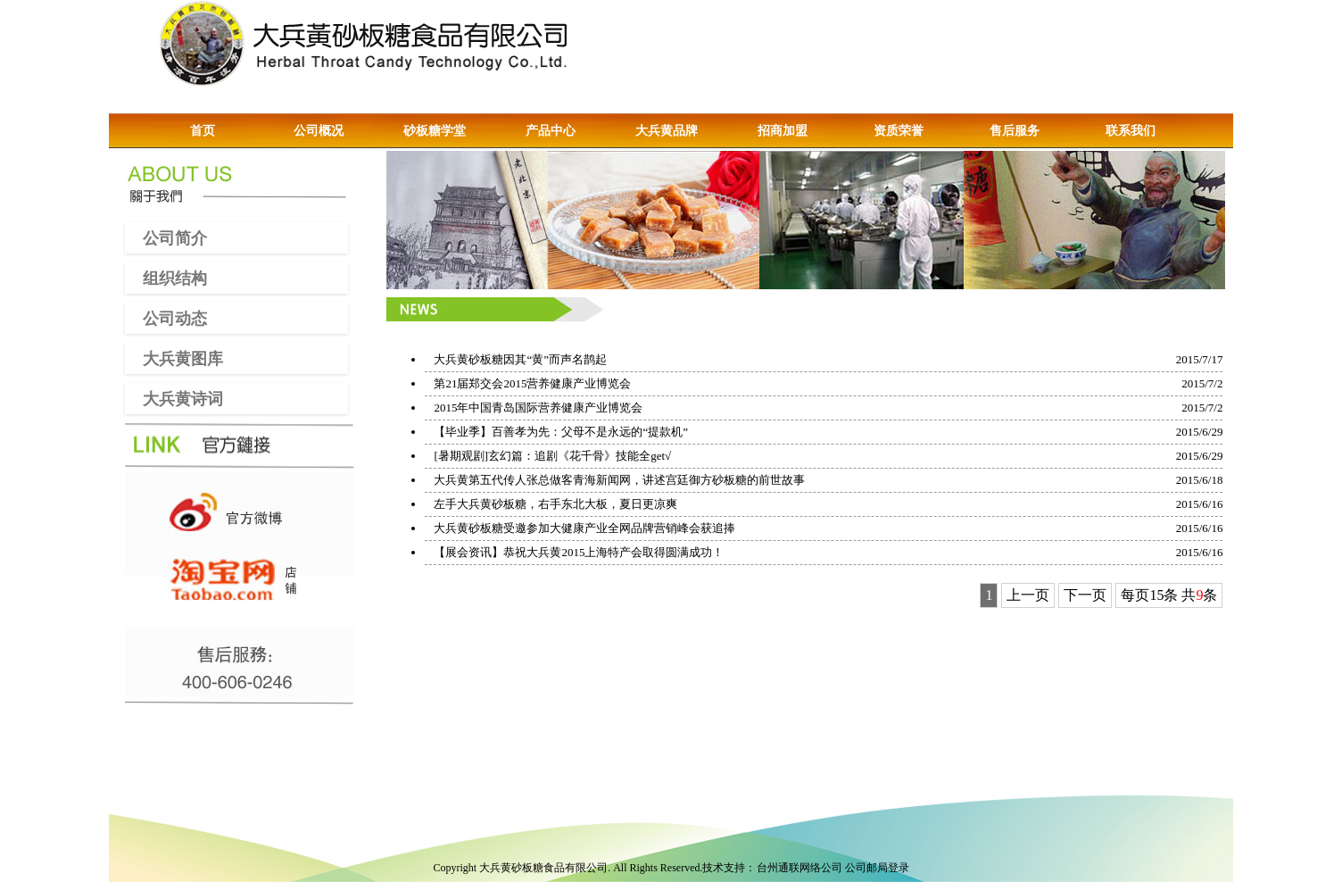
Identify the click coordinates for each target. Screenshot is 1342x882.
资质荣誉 (899, 130)
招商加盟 (783, 130)
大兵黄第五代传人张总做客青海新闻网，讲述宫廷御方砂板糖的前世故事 (619, 480)
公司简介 (166, 237)
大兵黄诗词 (174, 398)
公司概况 (319, 130)
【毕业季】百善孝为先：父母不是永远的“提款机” (561, 431)
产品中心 (551, 130)
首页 (202, 130)
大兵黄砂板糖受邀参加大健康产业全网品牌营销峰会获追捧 (584, 528)
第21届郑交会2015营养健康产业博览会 (532, 383)
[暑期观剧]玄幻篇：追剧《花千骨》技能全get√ (552, 455)
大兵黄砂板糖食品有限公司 (543, 867)
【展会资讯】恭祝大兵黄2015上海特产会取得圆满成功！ (579, 552)
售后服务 (1015, 130)
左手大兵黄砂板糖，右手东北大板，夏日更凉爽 (555, 504)
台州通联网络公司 (799, 867)
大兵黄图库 (174, 358)
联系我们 (1131, 130)
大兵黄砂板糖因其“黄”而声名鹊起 (520, 359)
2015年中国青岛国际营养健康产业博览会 (538, 407)
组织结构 (166, 277)
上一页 (1027, 595)
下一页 (1085, 595)
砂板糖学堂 (434, 130)
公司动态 (166, 318)
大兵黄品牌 (666, 130)
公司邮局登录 (877, 867)
